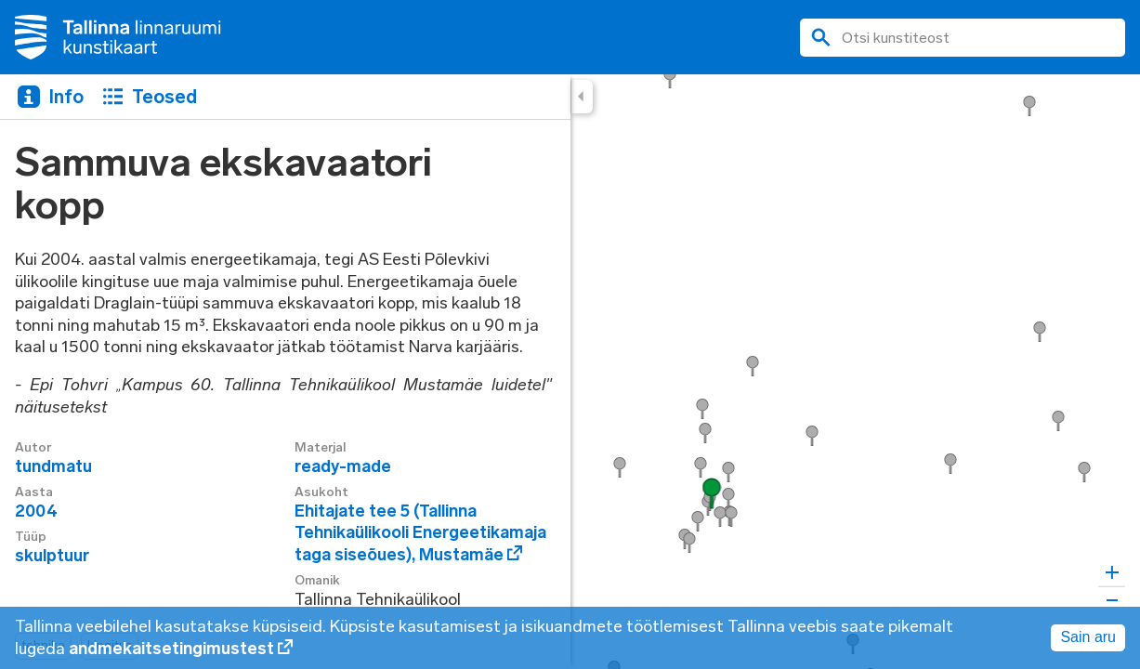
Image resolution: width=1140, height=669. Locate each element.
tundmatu (53, 466)
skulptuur (52, 555)
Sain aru (1088, 637)
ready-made (343, 466)
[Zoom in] (1111, 572)
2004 (36, 511)
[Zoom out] (1111, 599)
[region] (570, 371)
